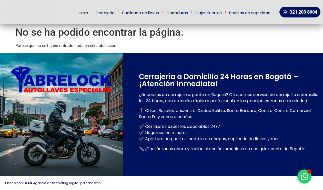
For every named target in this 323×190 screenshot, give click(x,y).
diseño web (91, 183)
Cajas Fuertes (208, 12)
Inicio (83, 12)
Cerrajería (105, 12)
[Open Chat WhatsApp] (304, 176)
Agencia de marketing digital (56, 183)
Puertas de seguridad (249, 12)
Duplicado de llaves (140, 12)
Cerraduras (177, 12)
